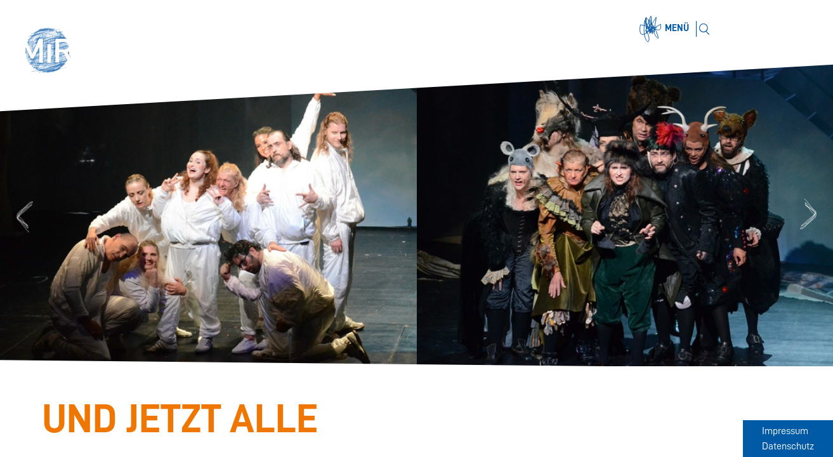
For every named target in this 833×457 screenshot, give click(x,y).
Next (810, 215)
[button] (52, 52)
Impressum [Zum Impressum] (785, 431)
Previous (22, 215)
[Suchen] (704, 29)
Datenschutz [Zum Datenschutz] (788, 446)
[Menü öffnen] (666, 29)
